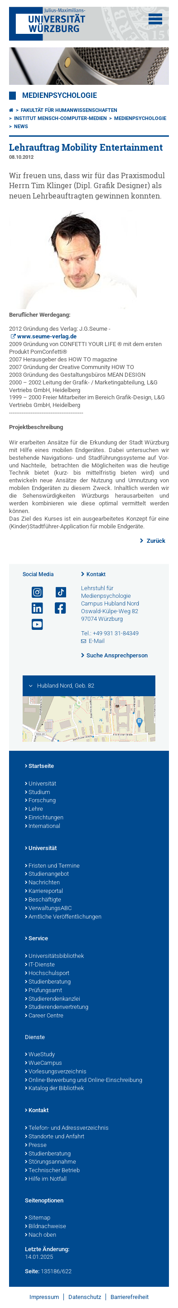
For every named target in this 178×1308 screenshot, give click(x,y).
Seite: (32, 1271)
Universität (40, 784)
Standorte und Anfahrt (54, 1137)
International (42, 827)
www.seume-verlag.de (47, 336)
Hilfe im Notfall (46, 1179)
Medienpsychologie (59, 96)
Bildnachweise (45, 1227)
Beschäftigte (43, 900)
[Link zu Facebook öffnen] (56, 608)
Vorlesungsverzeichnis (56, 1072)
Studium (37, 793)
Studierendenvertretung (56, 1007)
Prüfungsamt (43, 991)
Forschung (40, 801)
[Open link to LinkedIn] (33, 608)
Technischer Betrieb (52, 1171)
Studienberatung (48, 982)
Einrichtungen (44, 818)
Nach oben (40, 1235)
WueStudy (40, 1055)
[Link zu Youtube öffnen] (33, 625)
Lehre (34, 809)
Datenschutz (84, 1297)
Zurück (155, 540)
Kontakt (96, 574)
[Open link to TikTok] (56, 593)
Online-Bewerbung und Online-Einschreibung (83, 1081)
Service (36, 939)
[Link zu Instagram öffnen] (33, 593)
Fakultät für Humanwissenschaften (69, 110)
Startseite (39, 767)
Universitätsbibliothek (54, 956)
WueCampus (43, 1063)
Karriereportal (44, 891)
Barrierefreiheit (130, 1297)
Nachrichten (42, 883)
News (21, 126)
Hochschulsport (47, 974)
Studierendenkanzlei (52, 999)
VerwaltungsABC (48, 909)
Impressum (44, 1297)
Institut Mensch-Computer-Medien (60, 118)
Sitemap (37, 1218)
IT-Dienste (40, 965)
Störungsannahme (50, 1162)
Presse (36, 1146)
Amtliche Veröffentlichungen (63, 917)
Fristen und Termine (52, 866)
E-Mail (97, 641)
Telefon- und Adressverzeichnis (67, 1128)
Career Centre (44, 1016)
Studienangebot (47, 874)
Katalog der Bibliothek (54, 1089)
